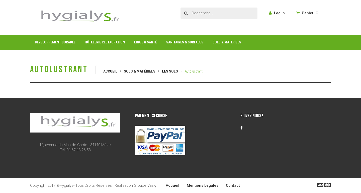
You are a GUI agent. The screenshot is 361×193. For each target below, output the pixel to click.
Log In (277, 13)
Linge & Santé (145, 42)
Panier (307, 13)
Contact (233, 185)
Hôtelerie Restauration (105, 42)
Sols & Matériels (227, 42)
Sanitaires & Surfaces (184, 42)
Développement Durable (55, 42)
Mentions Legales (202, 185)
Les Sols (170, 71)
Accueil (110, 71)
